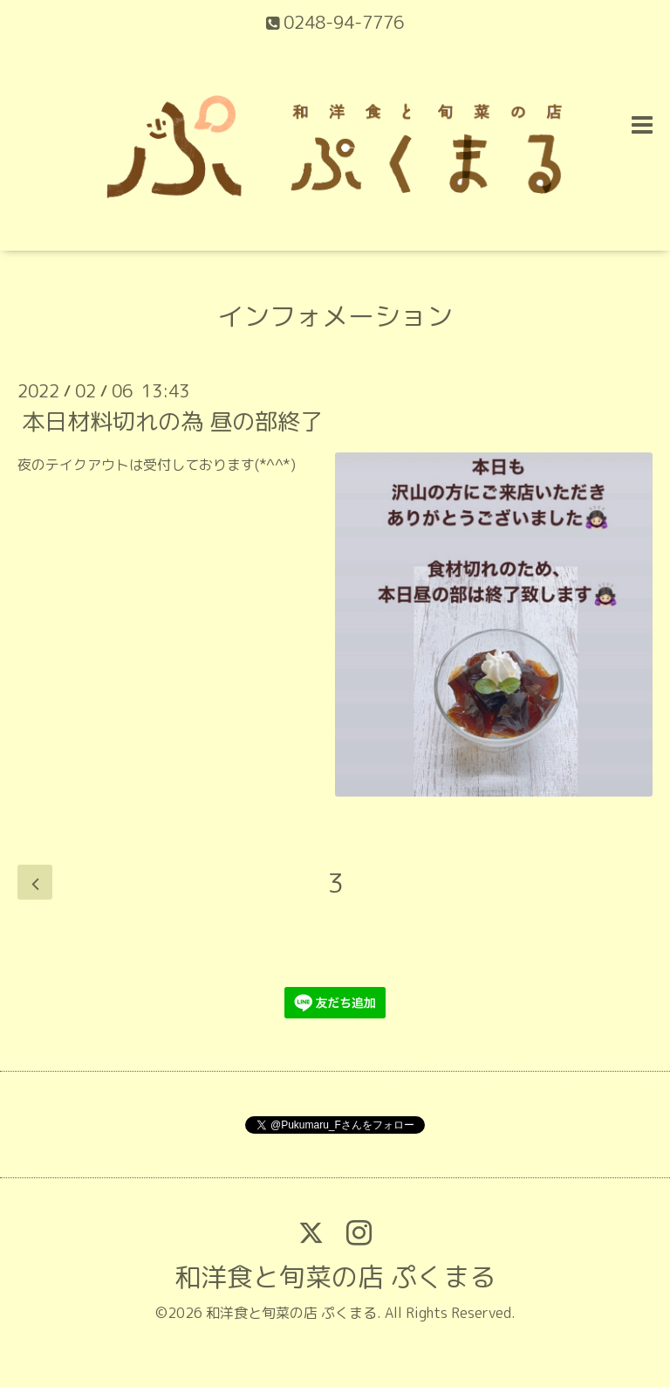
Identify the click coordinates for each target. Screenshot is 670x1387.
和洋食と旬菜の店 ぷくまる (335, 1277)
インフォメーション (335, 316)
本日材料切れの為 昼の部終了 (172, 421)
